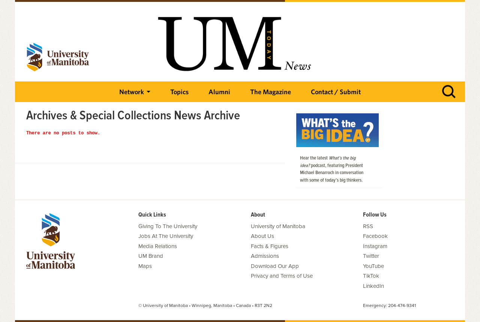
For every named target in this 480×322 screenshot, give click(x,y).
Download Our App (275, 266)
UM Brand (150, 256)
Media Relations (157, 246)
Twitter (371, 256)
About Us (262, 236)
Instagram (375, 246)
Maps (145, 266)
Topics (179, 92)
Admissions (265, 256)
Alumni (219, 92)
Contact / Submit (336, 92)
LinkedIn (373, 286)
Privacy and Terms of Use (282, 275)
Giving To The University (167, 226)
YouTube (373, 266)
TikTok (371, 275)
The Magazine (270, 92)
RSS (368, 226)
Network (131, 92)
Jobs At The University (165, 236)
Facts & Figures (269, 246)
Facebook (375, 236)
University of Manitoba (278, 226)
